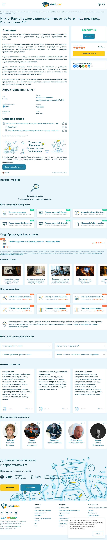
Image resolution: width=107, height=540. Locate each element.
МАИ (5, 106)
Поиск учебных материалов (97, 508)
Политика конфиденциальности (69, 510)
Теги (36, 526)
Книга (4, 99)
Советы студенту (40, 513)
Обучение (10, 488)
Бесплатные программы (43, 510)
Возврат (61, 515)
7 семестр (40, 107)
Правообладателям (65, 521)
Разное (37, 521)
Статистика (63, 523)
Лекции (90, 510)
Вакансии (62, 526)
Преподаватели (93, 515)
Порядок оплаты (64, 513)
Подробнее (30, 488)
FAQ (36, 523)
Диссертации (92, 513)
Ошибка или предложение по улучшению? (15, 136)
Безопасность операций (67, 518)
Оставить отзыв (89, 54)
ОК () (98, 533)
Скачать (88, 36)
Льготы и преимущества (43, 518)
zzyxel (5, 173)
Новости (37, 508)
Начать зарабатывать (14, 167)
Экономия (38, 515)
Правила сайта (64, 508)
